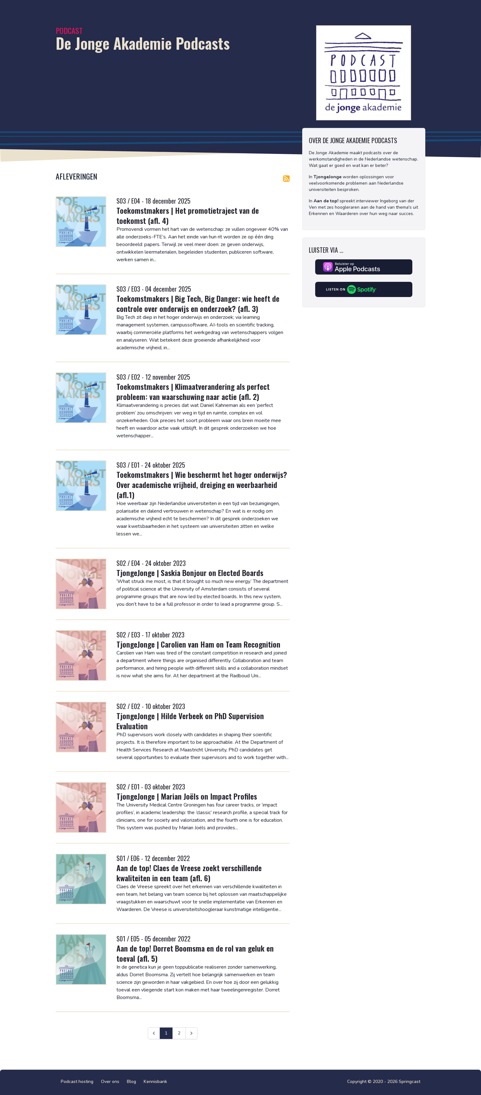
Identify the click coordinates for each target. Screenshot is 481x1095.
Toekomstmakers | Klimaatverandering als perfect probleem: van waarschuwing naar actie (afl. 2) (193, 391)
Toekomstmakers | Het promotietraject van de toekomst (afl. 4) (187, 215)
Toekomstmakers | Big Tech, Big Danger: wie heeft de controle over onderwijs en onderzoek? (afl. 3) (197, 303)
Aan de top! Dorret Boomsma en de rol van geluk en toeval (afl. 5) (195, 953)
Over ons (110, 1082)
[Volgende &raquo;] (191, 1033)
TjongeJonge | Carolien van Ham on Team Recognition (198, 644)
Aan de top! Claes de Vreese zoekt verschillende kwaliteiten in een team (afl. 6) (189, 872)
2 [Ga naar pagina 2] (179, 1033)
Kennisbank (155, 1082)
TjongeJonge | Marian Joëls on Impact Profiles (186, 796)
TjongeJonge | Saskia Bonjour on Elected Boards (189, 572)
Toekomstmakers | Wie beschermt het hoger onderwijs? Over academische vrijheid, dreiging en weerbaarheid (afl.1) (201, 484)
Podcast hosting (77, 1082)
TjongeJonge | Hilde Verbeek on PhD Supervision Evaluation (190, 720)
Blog (131, 1082)
